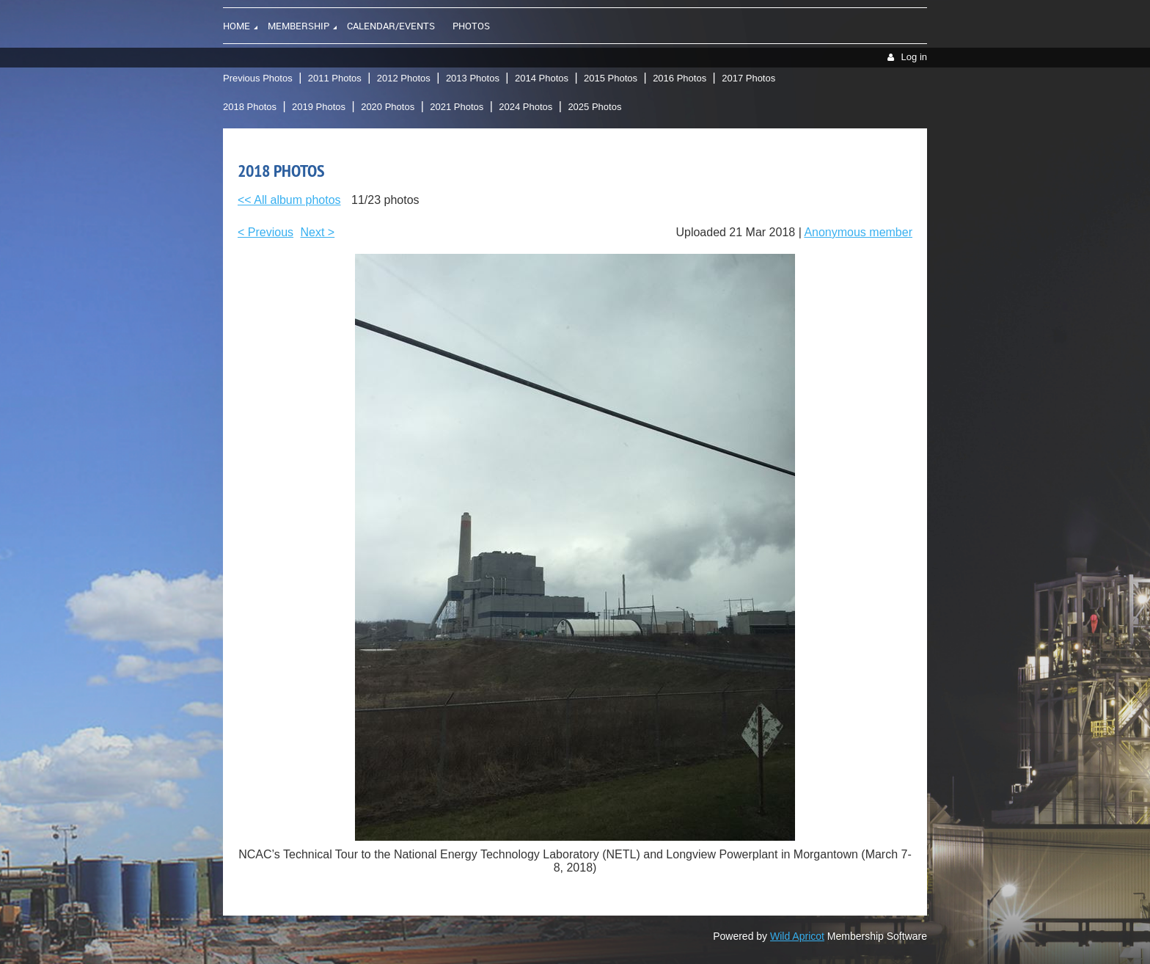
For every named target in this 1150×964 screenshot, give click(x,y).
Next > (318, 232)
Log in (914, 56)
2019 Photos (318, 106)
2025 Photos (594, 106)
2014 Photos (541, 78)
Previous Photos (258, 78)
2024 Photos (525, 106)
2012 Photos (404, 78)
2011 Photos (335, 78)
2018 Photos (249, 106)
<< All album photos (289, 200)
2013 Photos (472, 78)
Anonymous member (858, 232)
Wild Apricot (797, 936)
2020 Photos (387, 106)
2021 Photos (456, 106)
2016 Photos (679, 78)
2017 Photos (748, 78)
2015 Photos (610, 78)
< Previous (265, 232)
